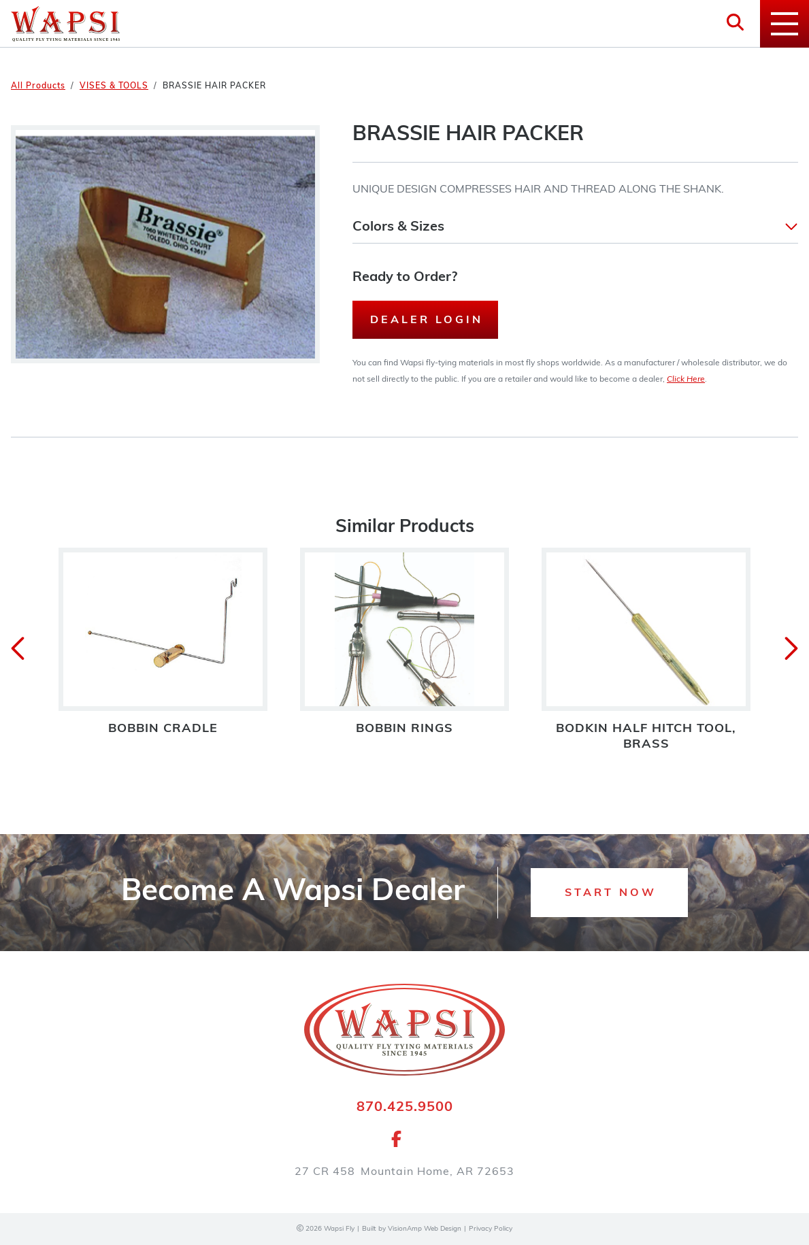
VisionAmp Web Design (424, 1229)
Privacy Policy (490, 1229)
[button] (575, 227)
